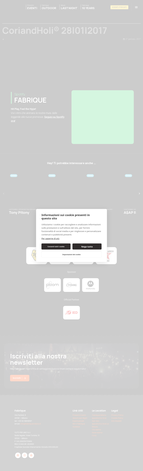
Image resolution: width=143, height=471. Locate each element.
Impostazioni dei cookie (71, 254)
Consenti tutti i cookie (55, 246)
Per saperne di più (50, 238)
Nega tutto (87, 246)
